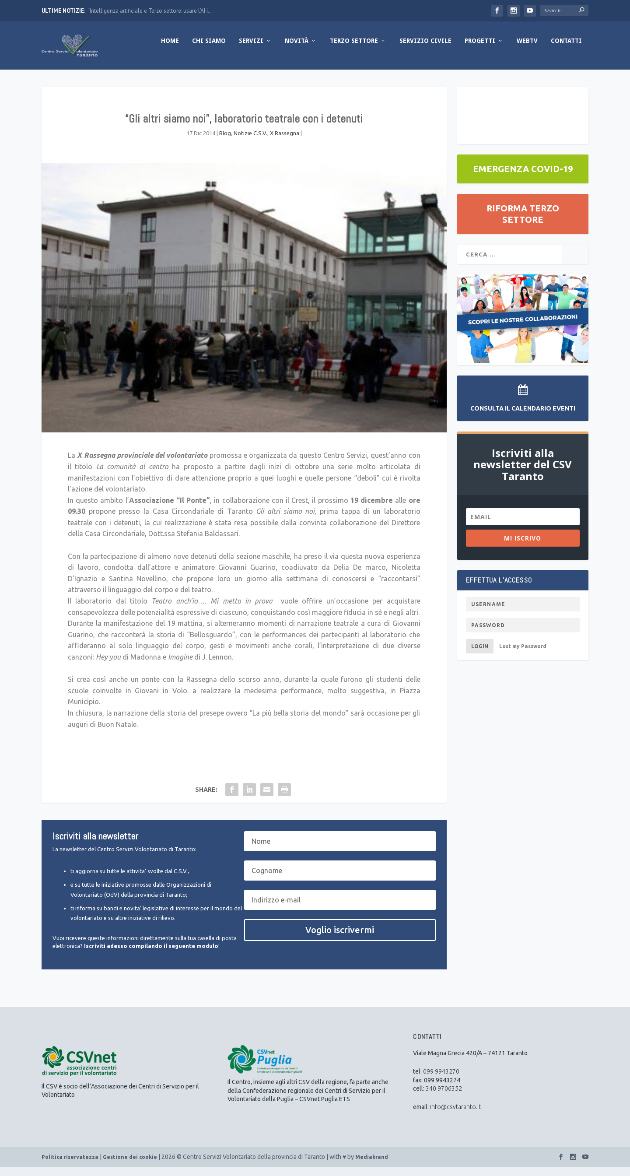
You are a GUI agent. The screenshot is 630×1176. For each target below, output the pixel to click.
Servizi (251, 49)
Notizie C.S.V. (250, 142)
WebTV (527, 49)
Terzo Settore (354, 49)
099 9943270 (441, 1080)
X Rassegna (284, 142)
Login (479, 655)
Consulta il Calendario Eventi (522, 417)
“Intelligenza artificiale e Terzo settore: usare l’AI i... (150, 10)
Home (170, 49)
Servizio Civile (425, 49)
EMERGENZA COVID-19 (523, 177)
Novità (296, 49)
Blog (225, 142)
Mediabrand (371, 1166)
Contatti (566, 49)
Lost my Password (522, 655)
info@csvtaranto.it (455, 1115)
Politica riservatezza (70, 1166)
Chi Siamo (209, 49)
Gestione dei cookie (130, 1166)
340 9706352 (444, 1097)
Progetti (480, 49)
